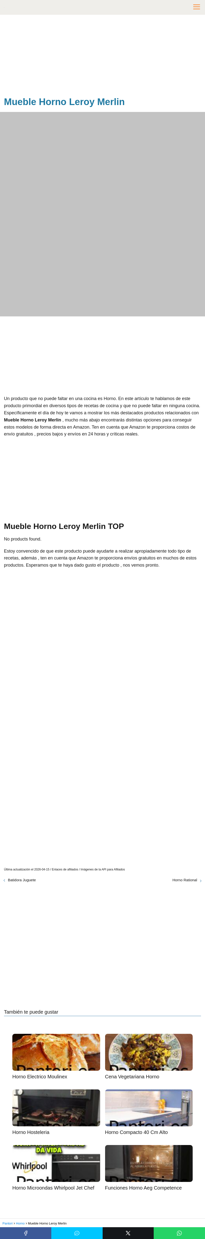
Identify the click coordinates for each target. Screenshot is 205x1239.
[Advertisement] (102, 56)
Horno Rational (184, 880)
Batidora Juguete (22, 880)
